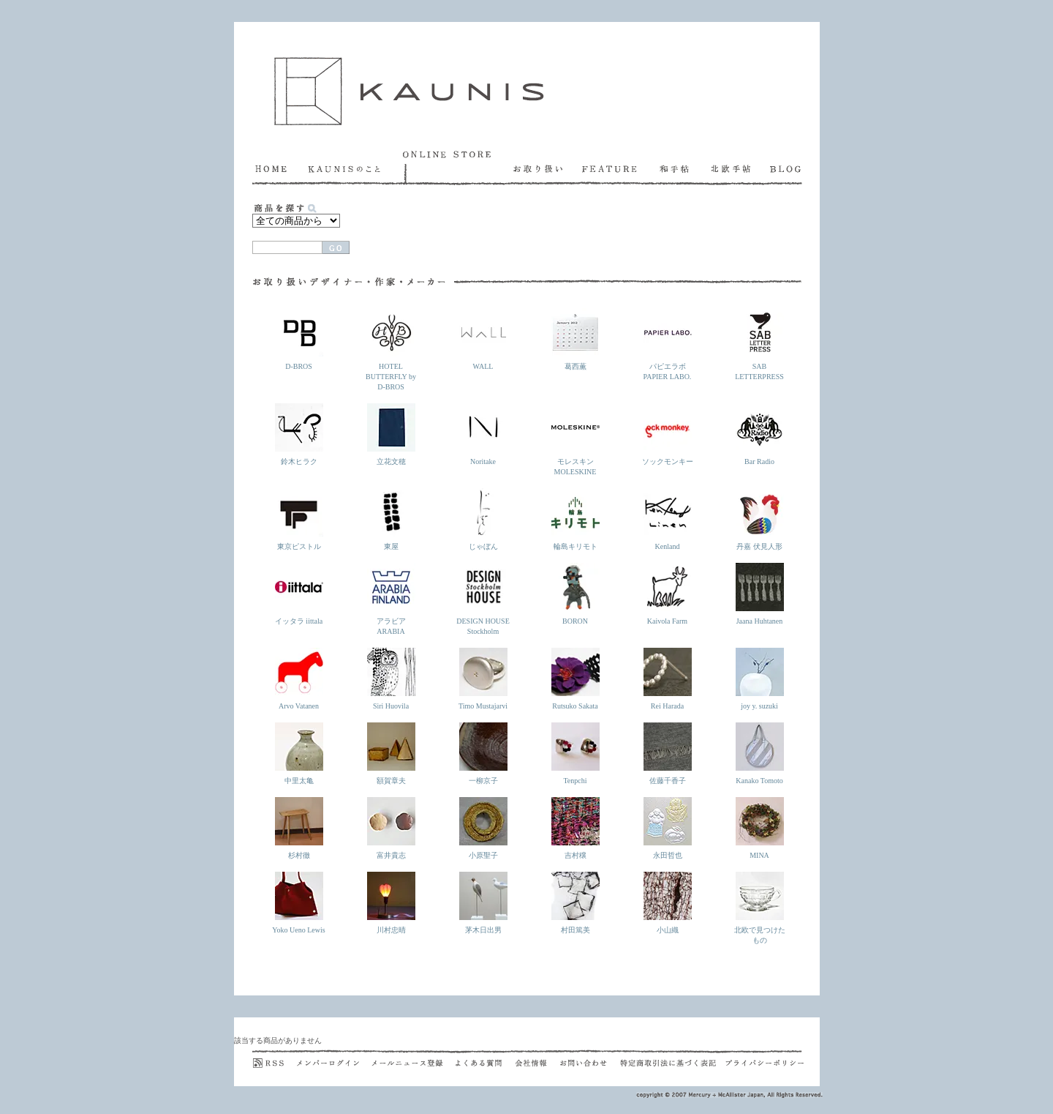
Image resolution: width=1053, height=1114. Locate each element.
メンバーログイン (334, 1059)
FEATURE (621, 167)
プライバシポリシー (764, 1059)
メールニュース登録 (413, 1059)
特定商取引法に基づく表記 (672, 1059)
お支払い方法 (682, 236)
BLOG (786, 167)
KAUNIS (409, 91)
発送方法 (762, 236)
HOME (280, 167)
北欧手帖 (740, 167)
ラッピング (513, 236)
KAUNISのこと (355, 167)
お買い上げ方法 (601, 236)
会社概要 (538, 1059)
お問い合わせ (590, 1059)
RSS (274, 1059)
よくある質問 (486, 1059)
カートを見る (418, 236)
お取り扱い (547, 167)
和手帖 (685, 167)
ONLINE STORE (458, 167)
